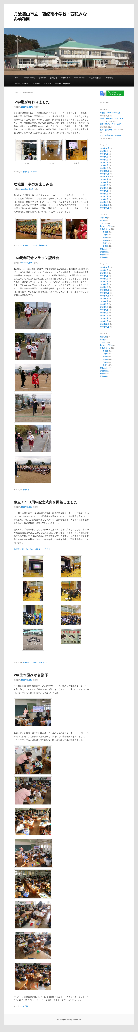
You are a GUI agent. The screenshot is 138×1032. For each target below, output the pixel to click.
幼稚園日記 (43, 245)
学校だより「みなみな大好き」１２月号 (32, 549)
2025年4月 (104, 160)
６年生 (105, 246)
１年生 (105, 232)
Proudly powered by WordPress (69, 1019)
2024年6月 (104, 188)
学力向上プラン (106, 226)
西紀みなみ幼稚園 (22, 83)
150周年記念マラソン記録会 (36, 258)
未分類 (25, 1006)
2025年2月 (104, 165)
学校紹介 (42, 78)
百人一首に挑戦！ (107, 130)
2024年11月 (104, 174)
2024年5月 (104, 191)
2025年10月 (104, 148)
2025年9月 (104, 151)
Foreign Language (62, 83)
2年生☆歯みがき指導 (31, 675)
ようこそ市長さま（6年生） (111, 135)
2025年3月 (104, 162)
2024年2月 (104, 199)
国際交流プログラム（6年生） (111, 124)
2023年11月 (104, 208)
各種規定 (109, 78)
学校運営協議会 (95, 78)
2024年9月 (104, 179)
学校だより (65, 78)
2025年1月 (104, 168)
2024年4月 (104, 194)
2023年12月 (104, 205)
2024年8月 (104, 182)
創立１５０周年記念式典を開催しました (46, 502)
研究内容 (103, 257)
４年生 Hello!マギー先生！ (111, 113)
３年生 (105, 238)
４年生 (105, 240)
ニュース (34, 172)
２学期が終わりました (32, 102)
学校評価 (36, 83)
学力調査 (47, 83)
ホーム (17, 78)
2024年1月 (104, 202)
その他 (102, 220)
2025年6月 (104, 154)
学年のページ (79, 78)
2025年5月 (104, 157)
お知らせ (53, 78)
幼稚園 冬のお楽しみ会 (33, 184)
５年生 (105, 243)
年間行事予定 (29, 78)
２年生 (105, 235)
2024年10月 (104, 177)
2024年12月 (104, 171)
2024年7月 (104, 185)
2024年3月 (104, 196)
